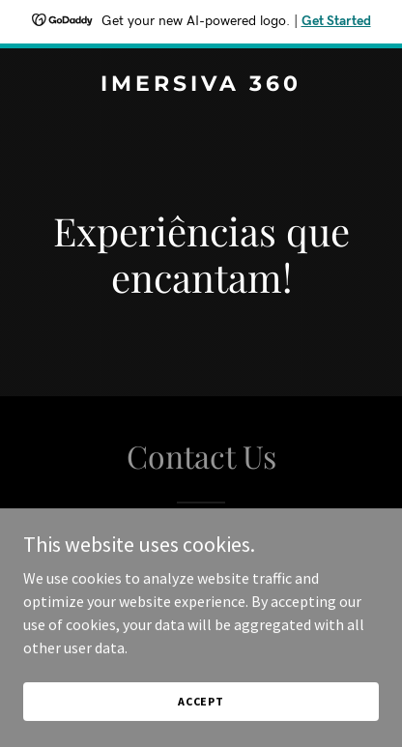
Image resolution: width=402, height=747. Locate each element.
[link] (201, 85)
